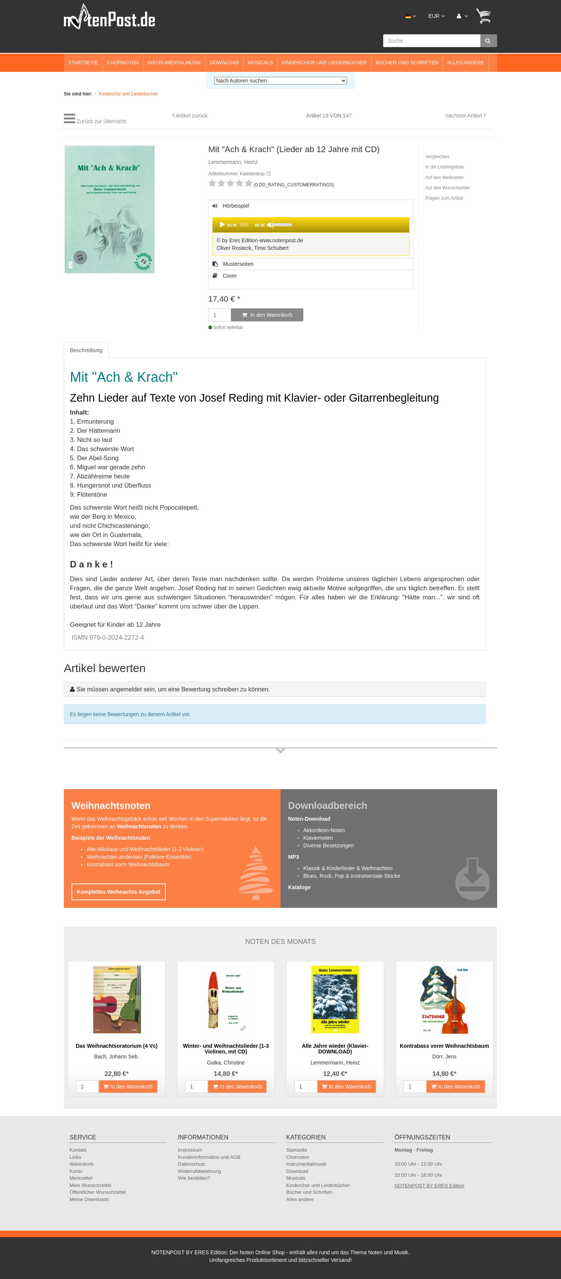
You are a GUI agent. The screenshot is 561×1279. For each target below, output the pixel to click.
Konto (76, 1171)
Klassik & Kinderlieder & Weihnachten (348, 868)
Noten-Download (309, 819)
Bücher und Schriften (407, 62)
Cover (224, 276)
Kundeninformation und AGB (209, 1157)
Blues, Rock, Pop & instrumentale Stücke (351, 876)
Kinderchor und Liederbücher (324, 62)
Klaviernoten (318, 838)
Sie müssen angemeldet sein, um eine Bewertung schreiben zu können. (173, 689)
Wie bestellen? (194, 1178)
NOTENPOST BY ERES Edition (429, 1185)
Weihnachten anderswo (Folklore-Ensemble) (139, 857)
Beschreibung (86, 350)
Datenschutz (191, 1164)
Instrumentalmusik (174, 62)
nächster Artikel (464, 116)
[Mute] (270, 225)
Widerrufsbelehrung (199, 1171)
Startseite (83, 62)
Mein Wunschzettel (90, 1185)
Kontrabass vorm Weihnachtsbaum (128, 864)
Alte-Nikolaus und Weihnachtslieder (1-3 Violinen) (145, 849)
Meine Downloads (89, 1199)
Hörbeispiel (310, 230)
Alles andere (465, 62)
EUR (436, 16)
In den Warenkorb (267, 315)
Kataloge (299, 887)
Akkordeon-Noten (324, 830)
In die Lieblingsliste (444, 167)
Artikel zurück (192, 116)
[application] (310, 224)
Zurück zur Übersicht (101, 121)
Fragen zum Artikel (444, 198)
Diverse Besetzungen (328, 845)
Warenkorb (82, 1164)
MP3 (293, 857)
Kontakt (78, 1150)
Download (224, 62)
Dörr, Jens (444, 1056)
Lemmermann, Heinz (335, 1063)
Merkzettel (81, 1178)
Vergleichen (437, 156)
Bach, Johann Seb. (116, 1056)
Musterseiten (233, 264)
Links (75, 1157)
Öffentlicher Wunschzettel (98, 1192)
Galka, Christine (226, 1063)
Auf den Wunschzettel (447, 188)
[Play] (222, 225)
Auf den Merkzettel (444, 177)
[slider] (244, 225)
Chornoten (123, 62)
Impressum (190, 1150)
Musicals (260, 62)
